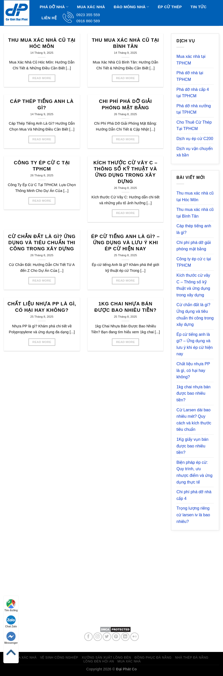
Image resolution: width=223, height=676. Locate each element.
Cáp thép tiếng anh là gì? (42, 104)
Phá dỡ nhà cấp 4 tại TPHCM (192, 92)
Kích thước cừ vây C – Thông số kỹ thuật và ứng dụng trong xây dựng (125, 172)
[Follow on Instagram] (97, 636)
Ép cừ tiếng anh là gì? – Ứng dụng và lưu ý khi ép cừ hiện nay (125, 243)
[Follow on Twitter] (107, 636)
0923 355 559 (125, 611)
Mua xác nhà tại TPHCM (190, 59)
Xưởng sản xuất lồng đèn (106, 657)
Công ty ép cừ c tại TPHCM (42, 165)
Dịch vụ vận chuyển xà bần (194, 151)
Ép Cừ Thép (170, 7)
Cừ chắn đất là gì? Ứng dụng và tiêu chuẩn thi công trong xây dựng (42, 243)
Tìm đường (11, 605)
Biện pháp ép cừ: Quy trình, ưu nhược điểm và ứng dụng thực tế (194, 472)
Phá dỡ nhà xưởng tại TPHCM (193, 109)
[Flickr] (134, 636)
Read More (42, 78)
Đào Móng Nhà (131, 6)
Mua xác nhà (91, 7)
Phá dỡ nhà (54, 6)
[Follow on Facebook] (88, 636)
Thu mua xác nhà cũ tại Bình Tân (125, 43)
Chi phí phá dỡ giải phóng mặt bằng (125, 104)
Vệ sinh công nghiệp (59, 657)
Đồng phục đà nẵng (153, 657)
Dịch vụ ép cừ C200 (194, 138)
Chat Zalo (11, 621)
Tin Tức (198, 7)
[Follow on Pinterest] (116, 636)
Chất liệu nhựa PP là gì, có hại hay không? (41, 307)
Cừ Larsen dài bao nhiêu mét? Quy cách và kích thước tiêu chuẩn (193, 420)
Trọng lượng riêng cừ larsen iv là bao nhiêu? (193, 514)
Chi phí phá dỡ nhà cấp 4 (193, 495)
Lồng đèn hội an (98, 661)
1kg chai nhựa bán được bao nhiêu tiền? (125, 307)
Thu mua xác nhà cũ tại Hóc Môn (42, 43)
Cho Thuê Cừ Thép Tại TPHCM (194, 125)
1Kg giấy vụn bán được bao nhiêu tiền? (192, 446)
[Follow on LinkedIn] (125, 636)
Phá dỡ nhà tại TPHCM (189, 76)
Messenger (11, 638)
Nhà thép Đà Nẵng (191, 657)
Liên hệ (49, 18)
